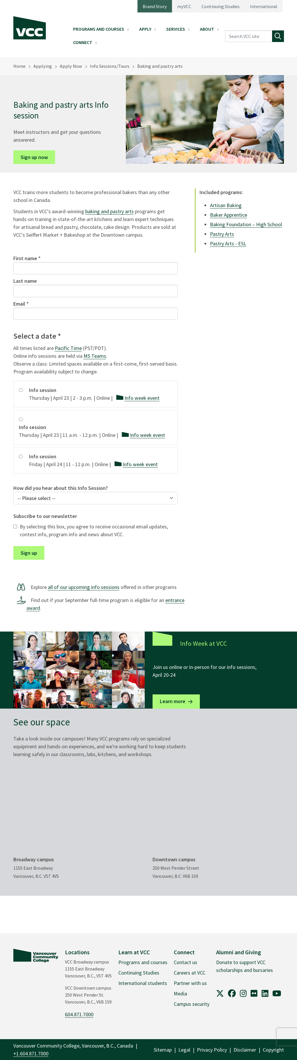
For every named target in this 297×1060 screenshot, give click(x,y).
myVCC (184, 6)
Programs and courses (142, 962)
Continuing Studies (221, 6)
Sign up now (34, 157)
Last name (25, 281)
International (263, 6)
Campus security (191, 1004)
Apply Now (71, 66)
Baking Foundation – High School (246, 224)
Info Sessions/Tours (109, 66)
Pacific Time (68, 348)
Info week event (142, 398)
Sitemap (163, 1049)
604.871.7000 (79, 1014)
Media (180, 993)
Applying (42, 66)
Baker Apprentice (228, 214)
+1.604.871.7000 (30, 1053)
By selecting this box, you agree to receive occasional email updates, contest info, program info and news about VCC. (94, 530)
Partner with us (190, 983)
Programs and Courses (98, 29)
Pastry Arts (222, 234)
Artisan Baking (226, 205)
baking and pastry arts (109, 211)
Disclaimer (244, 1049)
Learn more (172, 701)
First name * (27, 258)
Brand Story (155, 6)
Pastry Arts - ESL (228, 243)
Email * (21, 303)
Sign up (29, 553)
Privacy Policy (212, 1049)
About (207, 29)
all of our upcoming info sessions (83, 587)
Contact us (185, 962)
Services (175, 29)
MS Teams (95, 356)
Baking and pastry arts (160, 66)
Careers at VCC (189, 972)
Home (19, 66)
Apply (145, 29)
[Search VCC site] (248, 36)
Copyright (273, 1049)
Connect (82, 42)
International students (142, 983)
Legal (184, 1049)
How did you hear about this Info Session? (60, 488)
